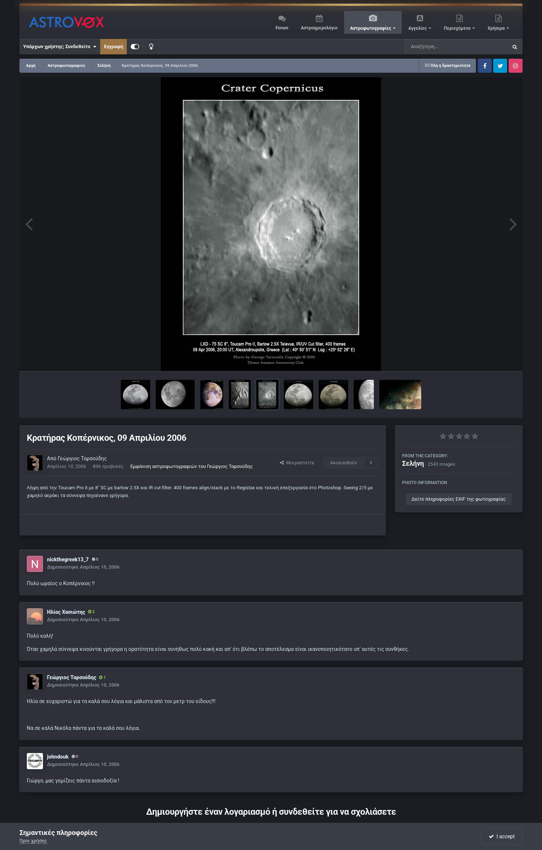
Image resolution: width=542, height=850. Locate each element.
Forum (281, 27)
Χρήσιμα (497, 28)
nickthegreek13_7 (68, 559)
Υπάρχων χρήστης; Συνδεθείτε (59, 46)
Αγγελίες (418, 28)
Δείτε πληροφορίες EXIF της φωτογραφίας (459, 499)
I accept (501, 836)
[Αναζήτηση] (441, 46)
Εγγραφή (113, 46)
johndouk (58, 757)
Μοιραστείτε (297, 462)
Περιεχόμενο (458, 28)
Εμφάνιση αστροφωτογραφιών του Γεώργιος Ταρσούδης (191, 466)
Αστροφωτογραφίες (371, 28)
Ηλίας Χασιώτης (66, 612)
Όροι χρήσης (33, 840)
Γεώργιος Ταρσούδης (82, 458)
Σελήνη (413, 463)
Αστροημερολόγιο (319, 27)
